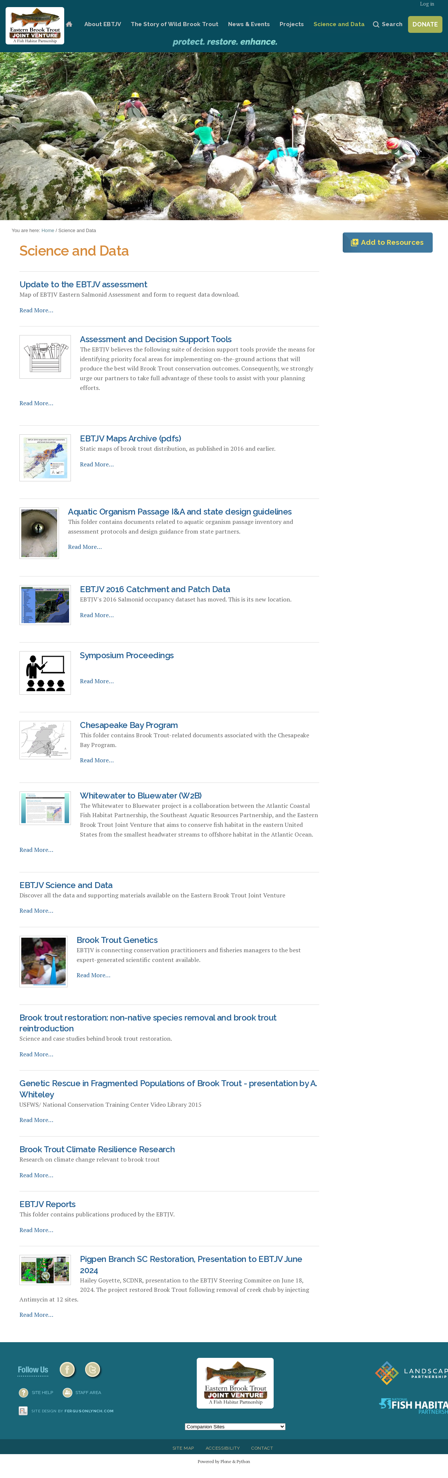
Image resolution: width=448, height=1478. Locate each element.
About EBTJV (102, 24)
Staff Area (88, 1392)
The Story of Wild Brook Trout (174, 24)
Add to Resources (387, 242)
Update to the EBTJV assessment (83, 284)
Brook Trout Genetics (117, 940)
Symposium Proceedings (127, 655)
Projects (292, 24)
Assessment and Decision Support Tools (155, 339)
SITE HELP (42, 1392)
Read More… (36, 310)
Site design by (73, 1411)
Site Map (183, 1448)
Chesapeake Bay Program (129, 725)
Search (392, 24)
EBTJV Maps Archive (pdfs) (130, 438)
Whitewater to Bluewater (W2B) (141, 795)
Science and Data (339, 24)
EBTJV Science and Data (66, 885)
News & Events (249, 24)
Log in (427, 4)
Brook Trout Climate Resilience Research (97, 1149)
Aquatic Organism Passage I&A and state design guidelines (180, 511)
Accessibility (223, 1448)
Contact (262, 1448)
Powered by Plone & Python (224, 1461)
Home (69, 24)
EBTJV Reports (47, 1204)
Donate (425, 24)
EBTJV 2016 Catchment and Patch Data (155, 589)
